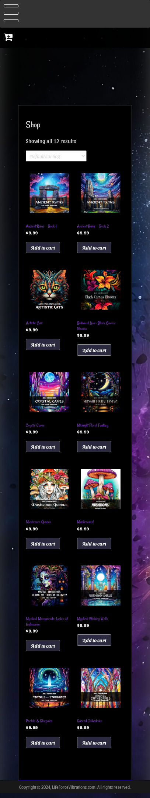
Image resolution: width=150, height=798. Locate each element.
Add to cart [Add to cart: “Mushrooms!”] (94, 546)
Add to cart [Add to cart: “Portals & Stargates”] (43, 746)
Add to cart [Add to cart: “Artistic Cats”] (43, 345)
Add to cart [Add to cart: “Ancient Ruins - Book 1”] (43, 248)
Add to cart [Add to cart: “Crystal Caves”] (43, 448)
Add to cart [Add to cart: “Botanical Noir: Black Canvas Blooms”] (94, 351)
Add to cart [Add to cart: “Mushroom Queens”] (43, 546)
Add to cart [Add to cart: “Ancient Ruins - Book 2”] (94, 248)
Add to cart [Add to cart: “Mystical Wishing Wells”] (94, 643)
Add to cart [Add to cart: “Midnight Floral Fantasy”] (94, 448)
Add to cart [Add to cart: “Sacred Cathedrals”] (94, 746)
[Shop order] (56, 155)
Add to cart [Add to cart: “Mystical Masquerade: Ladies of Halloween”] (43, 649)
